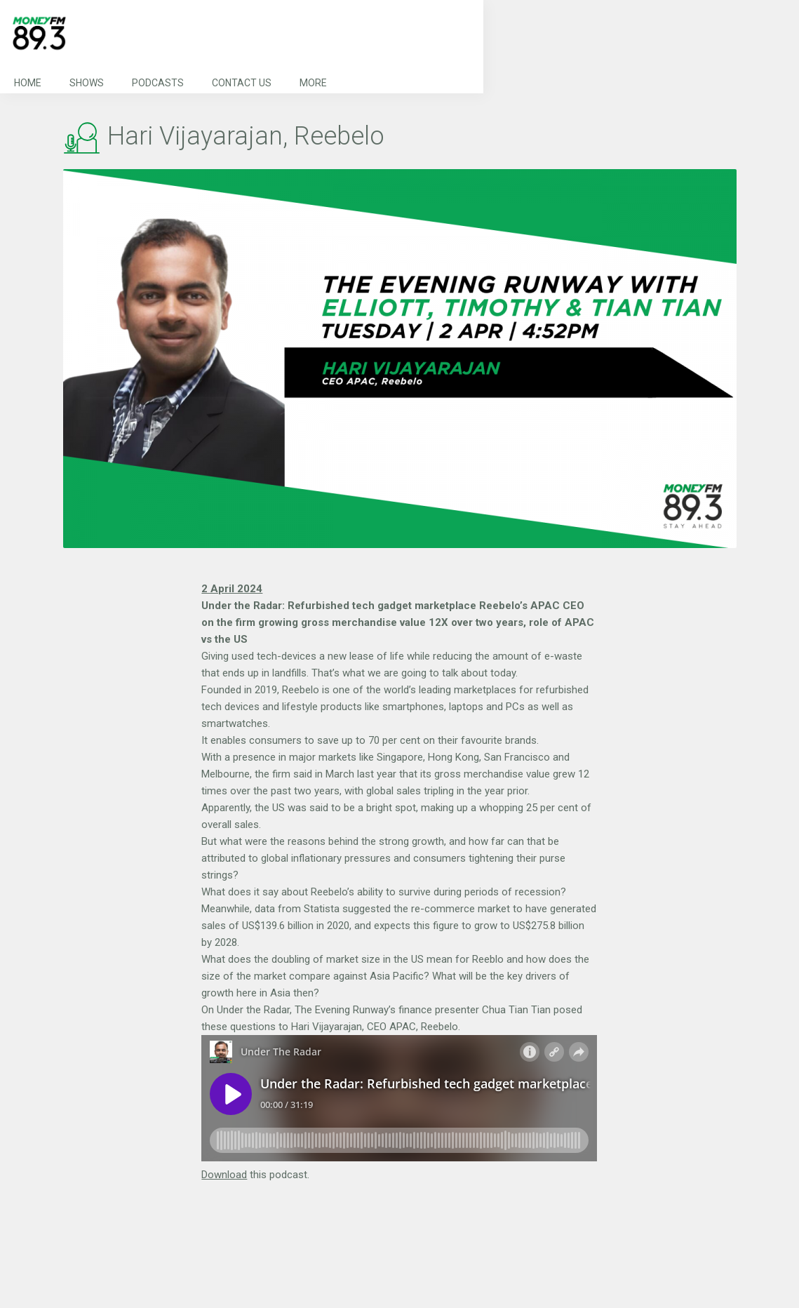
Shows (86, 82)
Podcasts (158, 82)
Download (224, 1174)
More (313, 82)
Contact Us (241, 82)
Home (27, 82)
